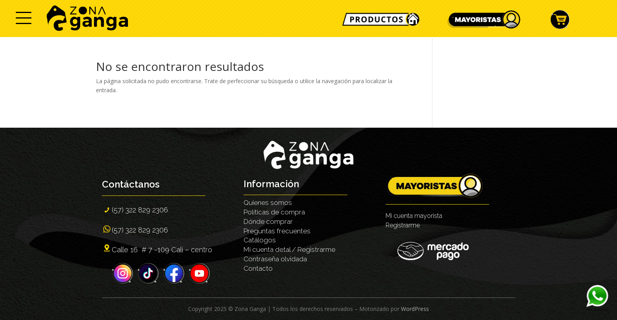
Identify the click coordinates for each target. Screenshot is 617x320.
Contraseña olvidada (275, 259)
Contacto (258, 268)
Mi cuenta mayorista (414, 216)
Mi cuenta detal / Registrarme (289, 249)
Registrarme (403, 225)
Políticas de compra (274, 212)
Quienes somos (268, 203)
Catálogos (260, 240)
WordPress (415, 309)
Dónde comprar (268, 221)
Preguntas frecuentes (277, 231)
